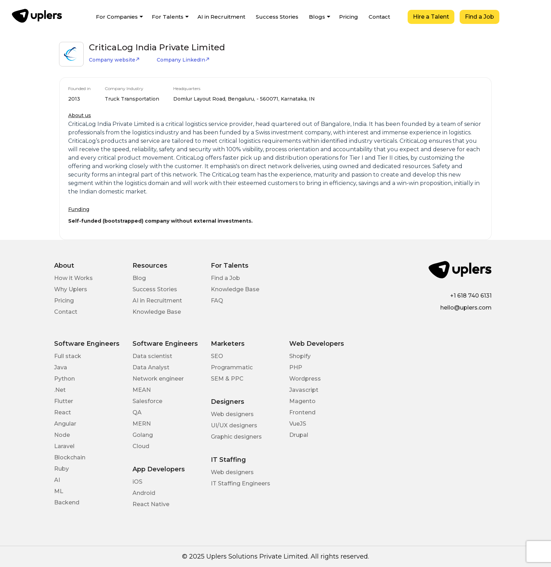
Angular (65, 423)
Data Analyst (150, 367)
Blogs (317, 16)
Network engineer (158, 378)
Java (60, 367)
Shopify (300, 356)
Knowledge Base (156, 311)
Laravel (64, 446)
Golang (142, 435)
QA (137, 412)
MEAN (141, 390)
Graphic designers (236, 436)
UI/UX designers (234, 425)
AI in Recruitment (221, 16)
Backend (66, 502)
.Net (60, 390)
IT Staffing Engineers (240, 483)
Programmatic (232, 367)
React (62, 412)
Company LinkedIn (183, 60)
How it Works (73, 278)
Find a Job (479, 16)
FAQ (217, 300)
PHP (295, 367)
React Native (150, 504)
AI (57, 480)
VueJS (297, 423)
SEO (217, 356)
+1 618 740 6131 (471, 295)
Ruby (61, 468)
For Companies (117, 16)
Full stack (67, 356)
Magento (302, 401)
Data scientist (152, 356)
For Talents (167, 16)
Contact (379, 16)
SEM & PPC (227, 378)
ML (58, 491)
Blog (139, 278)
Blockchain (69, 457)
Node (62, 435)
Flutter (63, 401)
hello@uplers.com (466, 307)
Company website (114, 60)
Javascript (303, 390)
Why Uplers (70, 289)
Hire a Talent (431, 16)
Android (143, 493)
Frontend (302, 412)
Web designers (232, 414)
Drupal (298, 435)
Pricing (348, 16)
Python (64, 378)
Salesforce (147, 401)
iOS (137, 481)
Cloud (140, 446)
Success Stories (277, 16)
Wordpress (305, 378)
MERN (141, 423)
